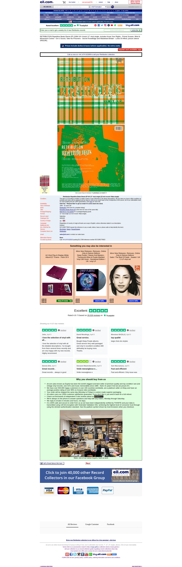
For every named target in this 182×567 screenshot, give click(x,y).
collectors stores (93, 19)
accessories (77, 547)
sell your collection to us (72, 549)
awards (95, 17)
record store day (130, 12)
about (116, 2)
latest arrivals (68, 12)
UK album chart (90, 12)
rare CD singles (105, 15)
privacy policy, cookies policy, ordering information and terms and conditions (97, 557)
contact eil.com (92, 551)
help (109, 2)
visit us (69, 19)
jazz (79, 17)
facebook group (126, 19)
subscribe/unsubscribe (105, 551)
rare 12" (92, 15)
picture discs (105, 17)
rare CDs (55, 15)
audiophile (58, 17)
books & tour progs (123, 15)
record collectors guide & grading (89, 549)
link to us (69, 547)
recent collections (106, 549)
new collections (110, 19)
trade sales (79, 19)
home (64, 547)
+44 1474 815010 (67, 239)
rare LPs (75, 15)
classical (86, 17)
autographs (118, 17)
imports (48, 17)
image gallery (95, 547)
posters (137, 15)
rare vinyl (66, 15)
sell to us (46, 19)
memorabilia (131, 17)
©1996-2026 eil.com (68, 557)
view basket (72, 2)
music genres (114, 547)
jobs (137, 19)
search (84, 547)
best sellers (110, 12)
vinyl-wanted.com (75, 551)
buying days (58, 19)
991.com (84, 551)
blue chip (46, 15)
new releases (49, 12)
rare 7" (84, 15)
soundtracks (70, 17)
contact (101, 2)
